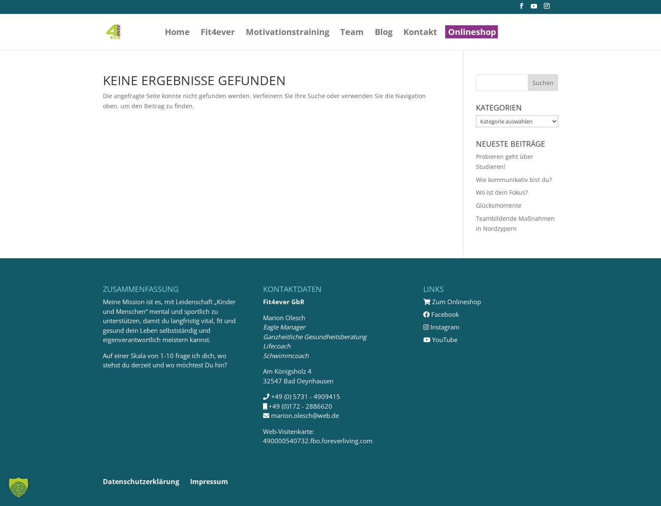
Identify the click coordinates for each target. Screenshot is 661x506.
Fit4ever (218, 33)
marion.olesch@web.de (305, 415)
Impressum (209, 481)
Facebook (441, 314)
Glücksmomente (498, 205)
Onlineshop (472, 33)
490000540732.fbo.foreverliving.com (318, 440)
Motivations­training (287, 33)
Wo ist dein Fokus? (502, 192)
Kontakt (420, 33)
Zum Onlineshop (452, 301)
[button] (18, 487)
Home (177, 33)
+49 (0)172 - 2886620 (300, 406)
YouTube (440, 339)
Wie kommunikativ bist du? (514, 180)
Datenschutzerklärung (141, 481)
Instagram (441, 327)
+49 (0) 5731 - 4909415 (305, 396)
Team (352, 33)
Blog (383, 33)
